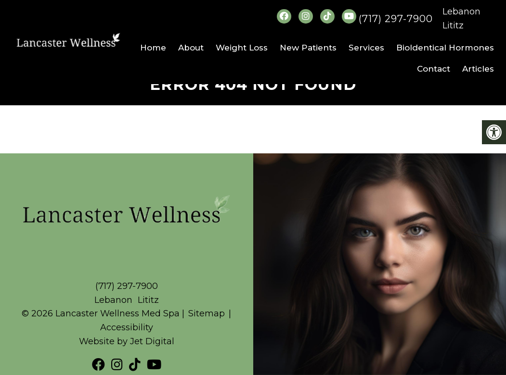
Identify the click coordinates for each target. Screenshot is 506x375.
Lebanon (461, 11)
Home (153, 47)
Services (366, 47)
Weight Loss (242, 47)
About (191, 47)
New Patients (308, 47)
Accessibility (126, 327)
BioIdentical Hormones (445, 47)
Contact (433, 69)
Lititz (453, 25)
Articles (478, 69)
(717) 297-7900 (396, 19)
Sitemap (206, 313)
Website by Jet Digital (126, 341)
